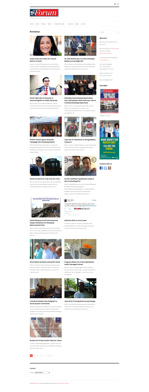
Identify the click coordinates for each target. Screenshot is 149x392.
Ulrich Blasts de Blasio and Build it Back (45, 262)
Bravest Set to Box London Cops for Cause (46, 340)
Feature (43, 24)
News (50, 24)
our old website (104, 60)
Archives (32, 372)
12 (48, 355)
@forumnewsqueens (105, 53)
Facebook (113, 48)
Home (32, 24)
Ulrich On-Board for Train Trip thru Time (45, 179)
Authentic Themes (64, 383)
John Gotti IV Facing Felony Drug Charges (79, 301)
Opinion (70, 24)
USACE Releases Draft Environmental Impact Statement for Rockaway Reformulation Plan (44, 222)
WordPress (37, 383)
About (37, 24)
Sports (77, 24)
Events (83, 24)
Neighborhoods (60, 24)
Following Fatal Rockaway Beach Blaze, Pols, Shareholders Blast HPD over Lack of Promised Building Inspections (80, 100)
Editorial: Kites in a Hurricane (75, 220)
